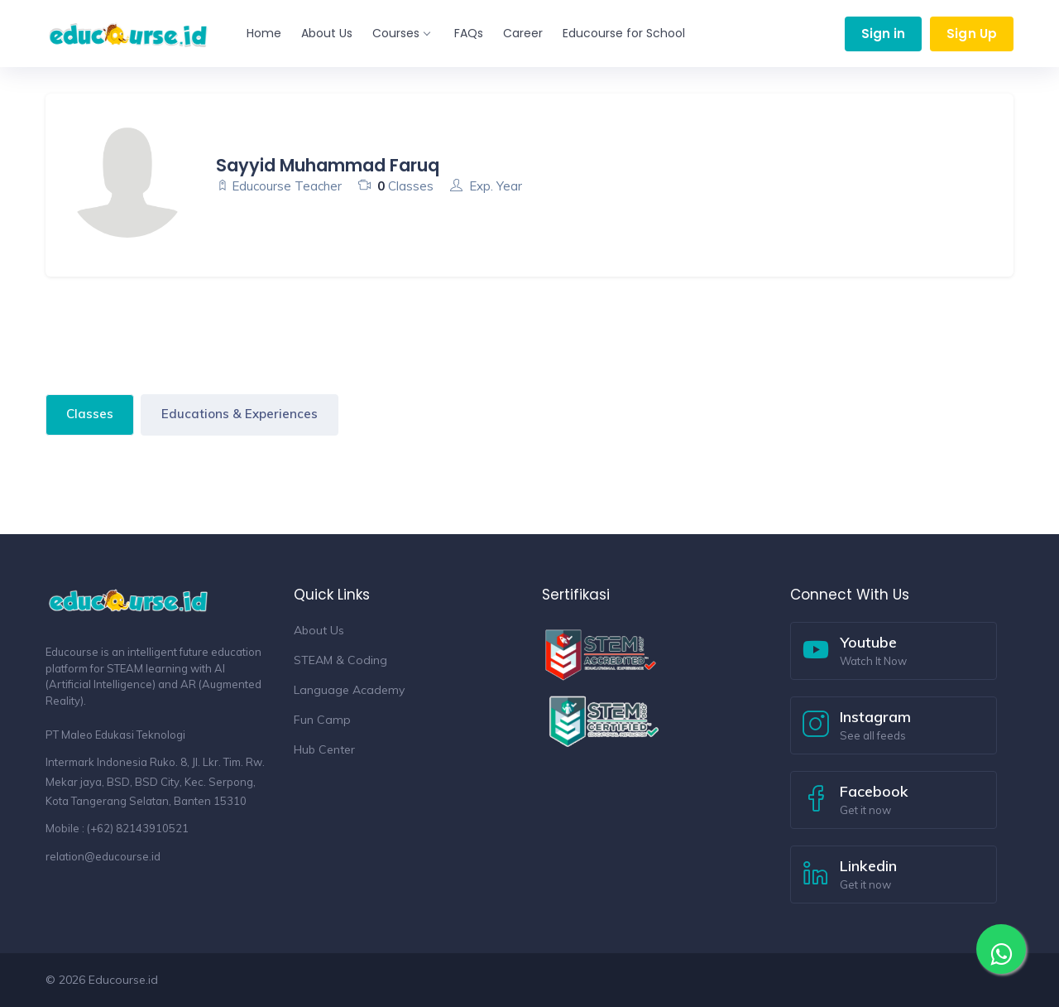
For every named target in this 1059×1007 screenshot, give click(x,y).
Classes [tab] (89, 414)
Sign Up (971, 33)
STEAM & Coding (340, 660)
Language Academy (349, 689)
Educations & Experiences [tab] (239, 414)
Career (523, 33)
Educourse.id (123, 979)
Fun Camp (322, 719)
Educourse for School (624, 33)
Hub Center (324, 749)
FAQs (468, 33)
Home (264, 33)
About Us (326, 33)
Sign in (883, 33)
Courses (400, 33)
